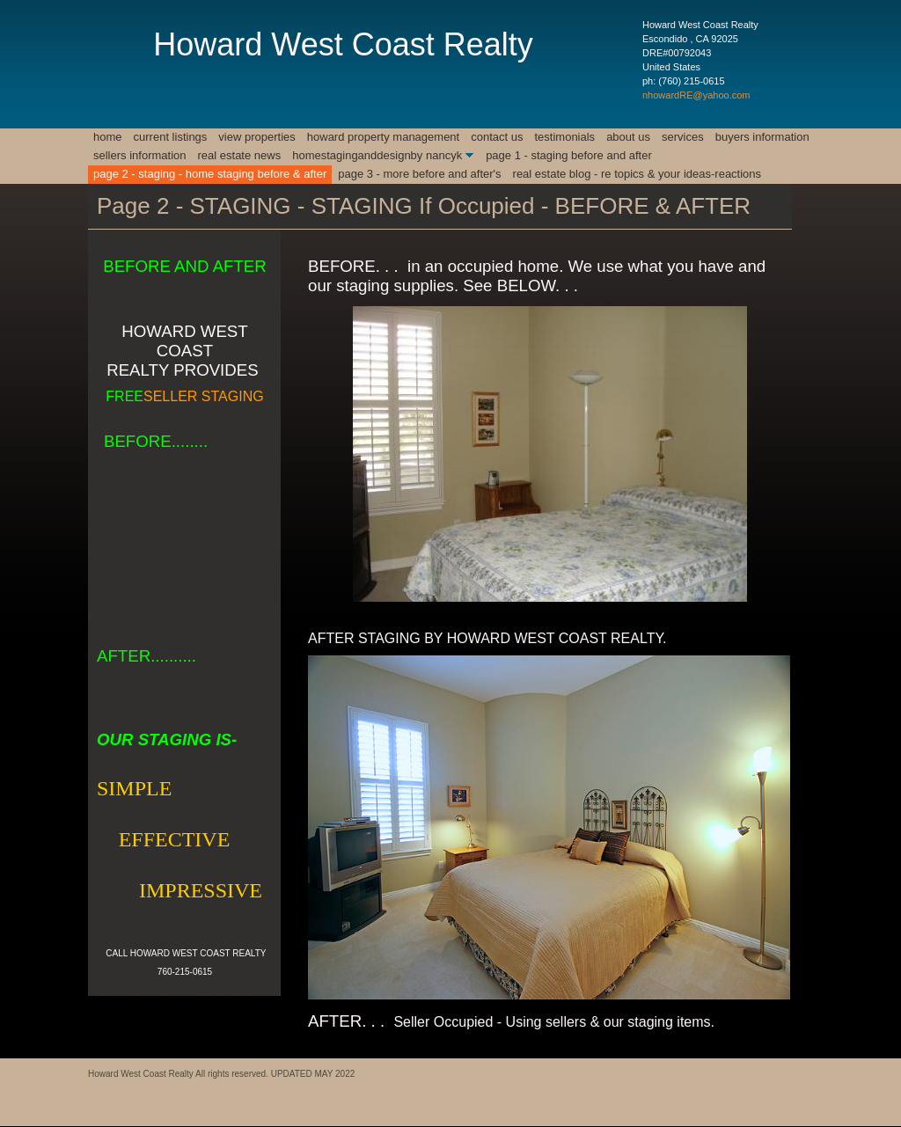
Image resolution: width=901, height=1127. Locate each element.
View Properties (256, 136)
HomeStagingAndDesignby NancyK (377, 155)
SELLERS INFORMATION (140, 155)
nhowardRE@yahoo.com (696, 95)
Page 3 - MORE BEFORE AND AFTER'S (419, 173)
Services (683, 136)
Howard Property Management (383, 136)
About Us (628, 136)
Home (107, 136)
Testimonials (564, 136)
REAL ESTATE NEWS (240, 155)
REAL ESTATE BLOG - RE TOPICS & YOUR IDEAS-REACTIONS (637, 173)
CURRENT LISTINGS (171, 136)
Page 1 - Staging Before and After (569, 155)
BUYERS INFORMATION (762, 136)
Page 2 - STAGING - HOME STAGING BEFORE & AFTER (209, 173)
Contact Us (497, 136)
